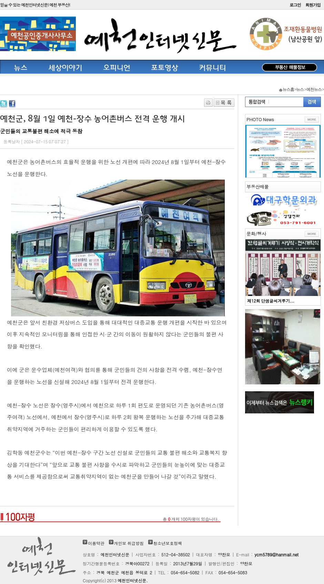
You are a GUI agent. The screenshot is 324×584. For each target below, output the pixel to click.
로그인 (295, 5)
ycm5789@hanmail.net (276, 554)
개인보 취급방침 (129, 543)
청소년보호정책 (167, 543)
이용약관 (96, 543)
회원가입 (313, 5)
